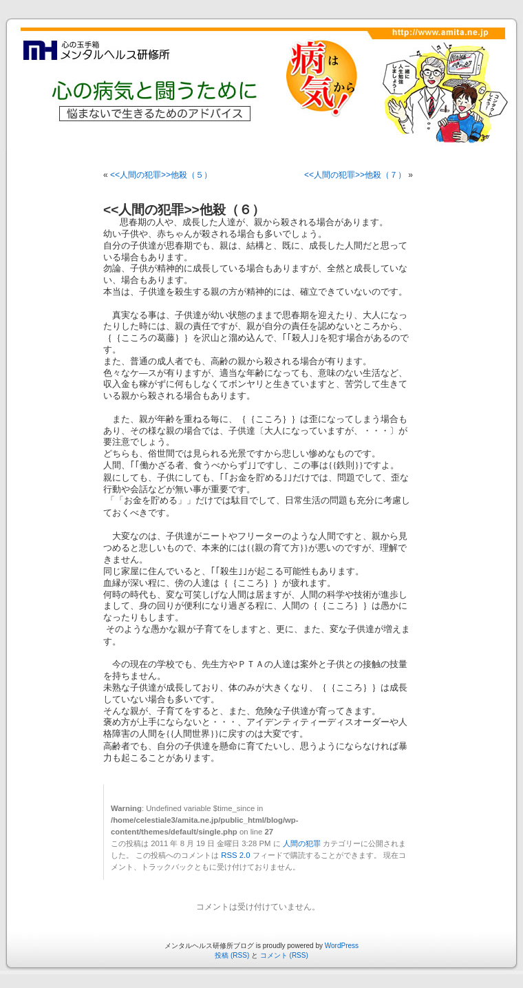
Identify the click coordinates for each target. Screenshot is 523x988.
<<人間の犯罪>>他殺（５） (161, 175)
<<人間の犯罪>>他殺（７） (355, 175)
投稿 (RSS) (232, 955)
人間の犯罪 (302, 843)
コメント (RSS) (284, 955)
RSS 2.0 (235, 855)
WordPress (342, 945)
